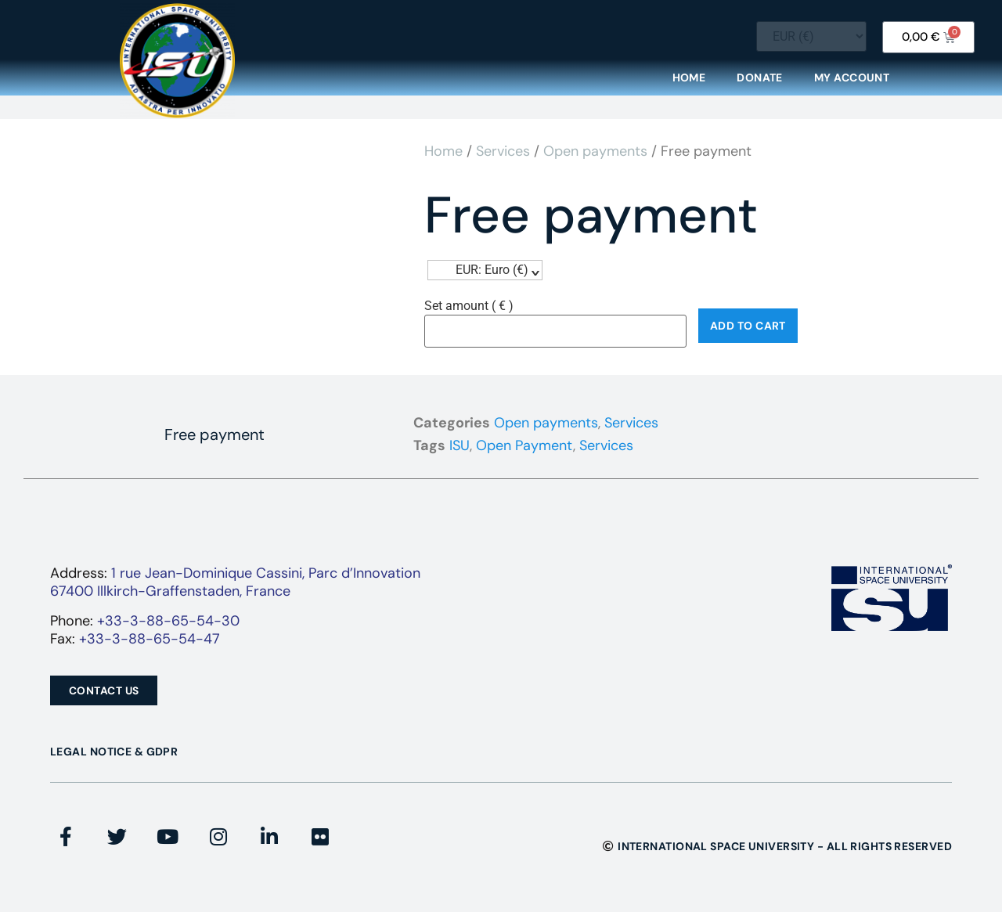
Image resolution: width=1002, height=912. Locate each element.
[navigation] (484, 270)
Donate (760, 77)
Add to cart (748, 326)
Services (503, 151)
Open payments (595, 151)
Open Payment (524, 445)
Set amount (469, 306)
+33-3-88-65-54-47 (149, 638)
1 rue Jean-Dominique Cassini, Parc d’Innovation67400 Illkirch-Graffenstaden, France (235, 582)
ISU (459, 445)
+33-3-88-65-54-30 (168, 620)
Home (689, 77)
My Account (851, 77)
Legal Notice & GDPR (114, 751)
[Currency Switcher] (811, 36)
